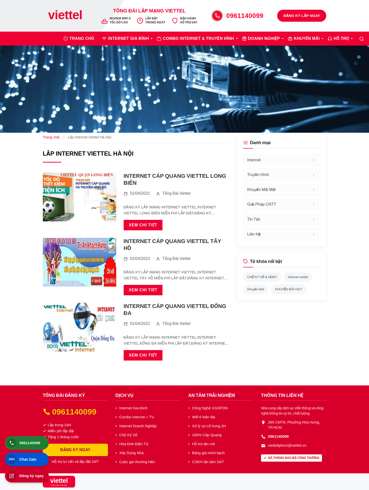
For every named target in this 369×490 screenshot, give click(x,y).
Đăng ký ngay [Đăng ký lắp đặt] (25, 476)
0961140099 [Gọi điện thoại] (23, 443)
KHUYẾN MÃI (307, 38)
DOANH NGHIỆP (264, 38)
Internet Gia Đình (133, 408)
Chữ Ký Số (128, 435)
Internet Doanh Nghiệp (138, 426)
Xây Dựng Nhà (131, 453)
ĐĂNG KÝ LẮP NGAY (301, 15)
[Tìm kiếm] (361, 39)
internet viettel (298, 277)
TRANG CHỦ (81, 38)
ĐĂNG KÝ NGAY (75, 449)
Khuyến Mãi (255, 289)
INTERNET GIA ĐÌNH (128, 38)
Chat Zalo (21, 459)
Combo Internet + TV (136, 417)
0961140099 (245, 15)
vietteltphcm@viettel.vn (287, 445)
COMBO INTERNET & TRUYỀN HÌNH (198, 38)
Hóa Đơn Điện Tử (133, 444)
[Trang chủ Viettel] (65, 15)
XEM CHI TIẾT (143, 225)
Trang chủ (51, 137)
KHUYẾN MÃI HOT (288, 289)
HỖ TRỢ (341, 38)
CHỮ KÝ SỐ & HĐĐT (262, 277)
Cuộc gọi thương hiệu (137, 462)
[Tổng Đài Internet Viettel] (59, 482)
